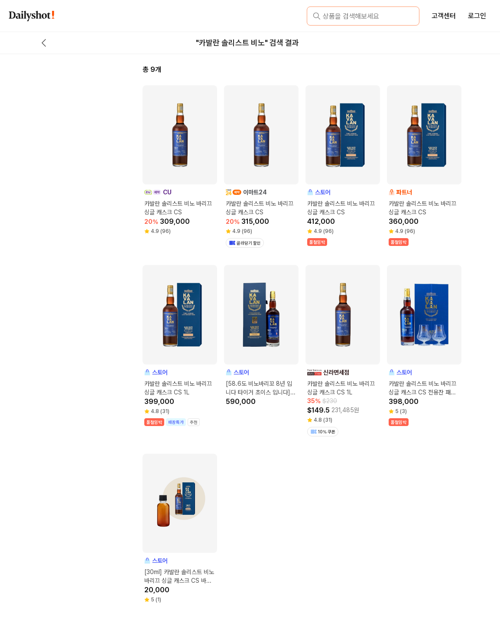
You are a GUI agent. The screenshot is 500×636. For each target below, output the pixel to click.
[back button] (43, 43)
